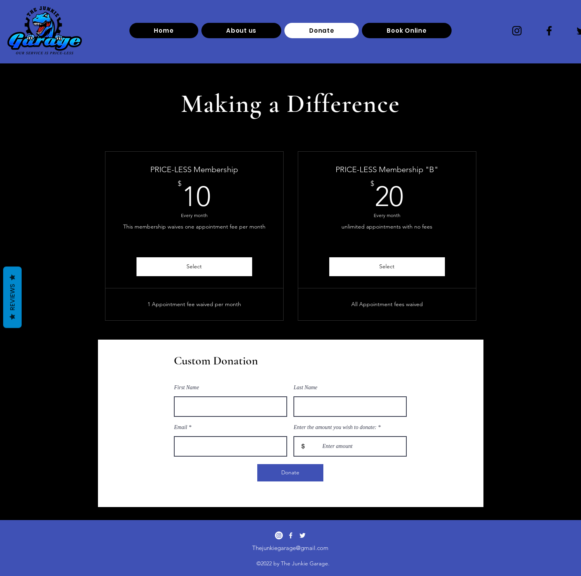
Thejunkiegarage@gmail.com (290, 548)
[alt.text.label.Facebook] (291, 535)
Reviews (12, 297)
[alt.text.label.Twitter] (302, 535)
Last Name (305, 387)
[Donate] (290, 473)
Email (180, 427)
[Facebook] (549, 30)
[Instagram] (517, 30)
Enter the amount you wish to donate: (335, 427)
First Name (186, 387)
